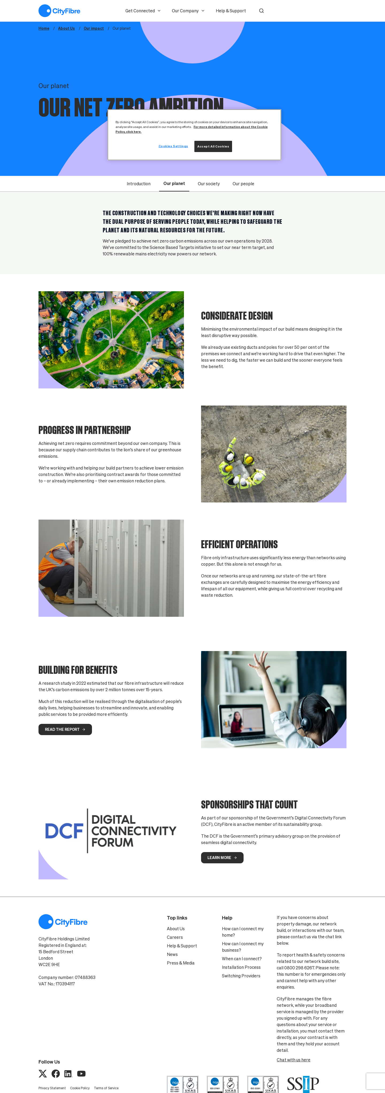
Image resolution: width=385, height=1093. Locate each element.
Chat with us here (293, 1059)
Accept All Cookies (213, 146)
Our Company (188, 10)
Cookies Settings (173, 146)
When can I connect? (242, 958)
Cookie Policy (80, 1088)
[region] (194, 134)
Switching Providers (241, 975)
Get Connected (143, 10)
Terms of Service (106, 1088)
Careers (175, 937)
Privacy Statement (52, 1088)
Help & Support (231, 10)
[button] (261, 11)
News (172, 954)
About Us (176, 928)
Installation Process (241, 967)
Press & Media (181, 962)
